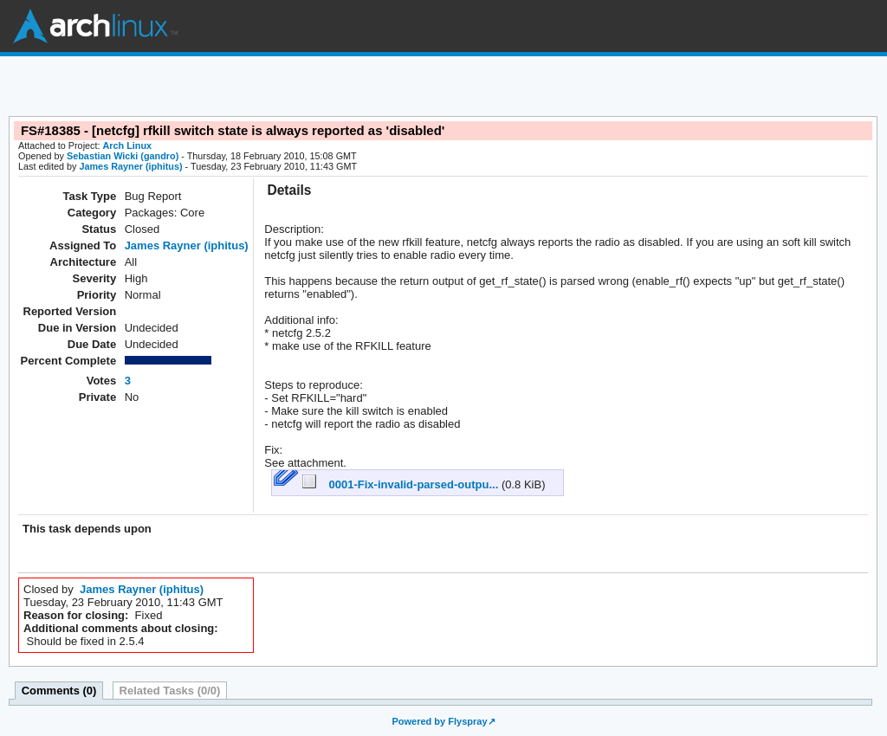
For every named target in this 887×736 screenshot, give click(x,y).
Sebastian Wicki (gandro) (122, 156)
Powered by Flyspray (439, 721)
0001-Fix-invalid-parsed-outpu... (402, 484)
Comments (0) (59, 690)
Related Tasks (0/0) (170, 690)
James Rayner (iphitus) (130, 166)
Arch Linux (95, 26)
